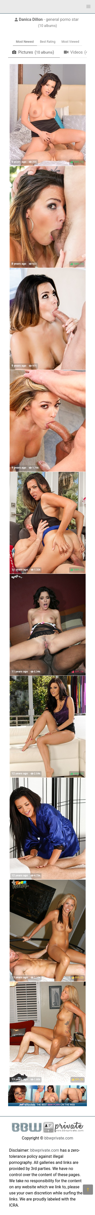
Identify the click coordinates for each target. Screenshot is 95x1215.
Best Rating (47, 41)
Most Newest (25, 41)
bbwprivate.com (58, 1138)
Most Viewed (70, 41)
